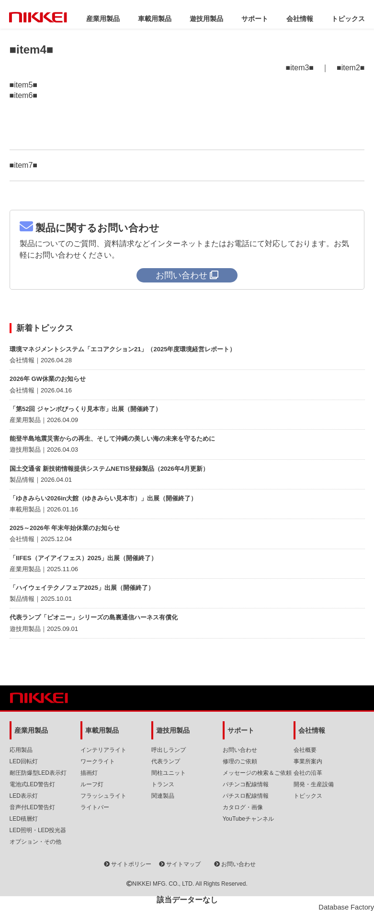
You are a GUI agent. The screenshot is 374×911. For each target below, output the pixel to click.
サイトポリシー (127, 864)
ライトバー (94, 807)
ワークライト (97, 761)
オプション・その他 (35, 841)
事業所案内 (308, 761)
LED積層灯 (24, 818)
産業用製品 (103, 18)
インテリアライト (103, 750)
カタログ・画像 (243, 807)
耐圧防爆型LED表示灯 (38, 773)
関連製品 (162, 795)
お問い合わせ (240, 750)
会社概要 (305, 750)
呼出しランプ (168, 750)
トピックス (348, 18)
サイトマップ (180, 864)
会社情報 (299, 18)
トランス (162, 784)
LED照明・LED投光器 (38, 830)
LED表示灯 (24, 795)
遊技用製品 (206, 18)
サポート (254, 18)
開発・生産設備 (314, 784)
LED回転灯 (24, 761)
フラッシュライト (103, 795)
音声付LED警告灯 (32, 807)
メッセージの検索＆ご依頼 (257, 773)
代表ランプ (165, 761)
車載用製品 (154, 18)
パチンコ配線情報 (246, 784)
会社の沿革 (308, 773)
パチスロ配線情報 (246, 795)
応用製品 (21, 750)
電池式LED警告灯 (32, 784)
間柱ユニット (168, 773)
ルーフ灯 (91, 784)
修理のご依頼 (240, 761)
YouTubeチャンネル (248, 818)
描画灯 (89, 773)
